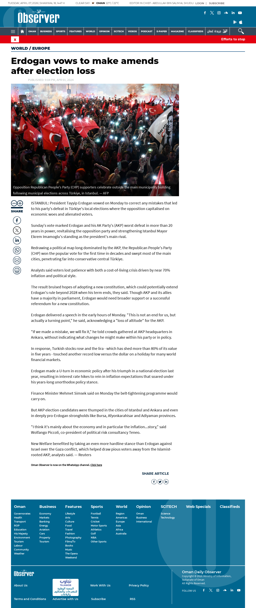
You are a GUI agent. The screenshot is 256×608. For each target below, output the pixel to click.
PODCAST (146, 31)
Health (18, 517)
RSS (132, 599)
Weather (19, 553)
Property (44, 537)
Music (68, 549)
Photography (73, 537)
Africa (119, 529)
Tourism (19, 541)
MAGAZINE (177, 31)
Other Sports (98, 541)
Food (68, 525)
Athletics (96, 529)
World (19, 48)
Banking (44, 521)
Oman (140, 513)
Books (69, 545)
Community (21, 549)
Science (165, 513)
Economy (45, 513)
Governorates (22, 513)
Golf (93, 533)
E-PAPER (162, 31)
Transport (20, 521)
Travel (68, 529)
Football (96, 513)
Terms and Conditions (30, 599)
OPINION (104, 31)
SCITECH (119, 31)
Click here (96, 465)
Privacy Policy (139, 585)
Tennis (94, 517)
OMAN (32, 31)
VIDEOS (132, 31)
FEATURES (75, 31)
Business (141, 517)
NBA (93, 537)
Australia (121, 533)
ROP (17, 525)
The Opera (71, 553)
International (144, 521)
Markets (44, 517)
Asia (118, 525)
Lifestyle (70, 513)
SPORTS (60, 31)
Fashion (70, 533)
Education (20, 529)
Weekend (71, 557)
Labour (18, 545)
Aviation (44, 529)
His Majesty (21, 533)
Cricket (95, 521)
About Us (20, 585)
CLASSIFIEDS (195, 31)
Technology (168, 517)
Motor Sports (99, 525)
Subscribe (98, 599)
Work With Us (100, 585)
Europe (120, 521)
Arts (67, 517)
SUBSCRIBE (217, 3)
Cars (42, 533)
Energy (43, 525)
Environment (22, 537)
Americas (121, 517)
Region (120, 513)
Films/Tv (70, 541)
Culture (69, 521)
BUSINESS (46, 31)
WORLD (90, 31)
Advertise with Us (65, 599)
